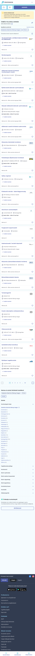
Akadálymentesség (6, 627)
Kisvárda (4, 418)
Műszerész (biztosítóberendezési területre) (14, 261)
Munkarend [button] (17, 469)
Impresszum (4, 600)
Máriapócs (4, 422)
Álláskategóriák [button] (17, 493)
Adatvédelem (5, 624)
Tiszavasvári (5, 451)
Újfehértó (4, 456)
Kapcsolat (4, 612)
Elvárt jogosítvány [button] (17, 483)
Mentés (3, 396)
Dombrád (4, 409)
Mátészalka (5, 426)
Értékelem (17, 508)
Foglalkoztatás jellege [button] (17, 466)
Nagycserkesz (5, 428)
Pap (2, 447)
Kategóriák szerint (6, 641)
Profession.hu (8, 2)
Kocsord (4, 420)
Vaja (2, 458)
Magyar (13, 580)
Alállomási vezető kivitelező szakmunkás (14, 126)
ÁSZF (2, 619)
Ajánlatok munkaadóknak (8, 597)
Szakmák (3, 644)
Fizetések (3, 647)
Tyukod (3, 454)
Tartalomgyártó (6, 293)
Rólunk (4, 580)
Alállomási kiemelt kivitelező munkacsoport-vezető (10, 71)
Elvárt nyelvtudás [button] (17, 473)
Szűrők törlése (30, 27)
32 (25, 382)
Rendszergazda (6, 55)
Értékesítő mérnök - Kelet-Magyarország (14, 191)
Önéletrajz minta (5, 649)
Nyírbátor (4, 435)
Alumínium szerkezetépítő (9, 209)
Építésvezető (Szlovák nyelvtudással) (13, 87)
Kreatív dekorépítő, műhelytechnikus (13, 311)
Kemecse (4, 416)
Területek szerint (5, 633)
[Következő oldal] (33, 383)
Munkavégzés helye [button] (17, 404)
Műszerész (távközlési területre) (11, 142)
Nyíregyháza (5, 439)
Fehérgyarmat (5, 414)
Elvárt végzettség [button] (17, 479)
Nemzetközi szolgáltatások (8, 603)
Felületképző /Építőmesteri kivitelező (13, 157)
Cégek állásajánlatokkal (7, 639)
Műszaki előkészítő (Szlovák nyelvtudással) (14, 106)
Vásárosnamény (5, 460)
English (20, 580)
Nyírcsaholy (4, 437)
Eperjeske (4, 412)
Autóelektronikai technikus (10, 344)
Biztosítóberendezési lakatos (10, 277)
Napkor (3, 433)
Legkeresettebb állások (7, 636)
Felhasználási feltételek (7, 621)
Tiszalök (4, 449)
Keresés (24, 7)
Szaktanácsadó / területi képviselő (12, 243)
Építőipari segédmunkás (9, 360)
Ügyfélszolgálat (5, 609)
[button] (11, 30)
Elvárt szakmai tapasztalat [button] (17, 476)
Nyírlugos (4, 443)
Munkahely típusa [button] (17, 486)
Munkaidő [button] (17, 490)
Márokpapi (4, 424)
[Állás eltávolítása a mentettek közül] (32, 50)
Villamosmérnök (6, 329)
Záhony (4, 462)
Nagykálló (4, 430)
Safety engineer (6, 176)
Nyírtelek (4, 445)
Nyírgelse (4, 441)
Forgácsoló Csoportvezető (9, 227)
